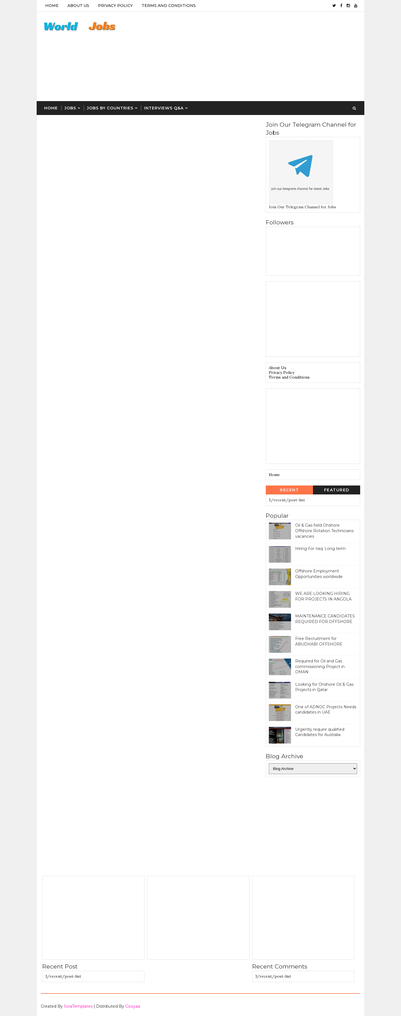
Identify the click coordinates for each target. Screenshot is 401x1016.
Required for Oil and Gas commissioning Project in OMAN (320, 666)
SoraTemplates (78, 1006)
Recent (289, 489)
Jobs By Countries (110, 108)
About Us (78, 5)
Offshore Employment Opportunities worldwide (319, 574)
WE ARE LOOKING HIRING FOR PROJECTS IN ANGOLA (323, 596)
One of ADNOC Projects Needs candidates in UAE (325, 709)
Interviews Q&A (164, 108)
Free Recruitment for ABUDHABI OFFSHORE (318, 641)
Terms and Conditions (289, 377)
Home (52, 5)
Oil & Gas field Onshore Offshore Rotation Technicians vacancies (324, 531)
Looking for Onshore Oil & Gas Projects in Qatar (324, 687)
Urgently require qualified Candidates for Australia (319, 732)
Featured (336, 489)
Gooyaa (132, 1006)
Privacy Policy (115, 5)
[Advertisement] (258, 57)
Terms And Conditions (169, 5)
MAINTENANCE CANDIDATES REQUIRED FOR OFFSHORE (325, 619)
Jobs (70, 108)
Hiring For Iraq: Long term (320, 548)
